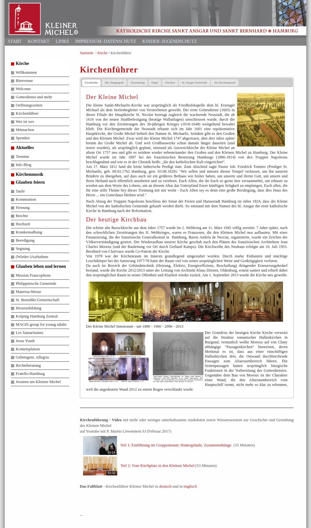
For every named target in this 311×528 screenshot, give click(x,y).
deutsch (165, 486)
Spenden (23, 138)
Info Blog (23, 165)
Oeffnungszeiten (29, 105)
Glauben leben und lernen (41, 266)
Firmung (23, 207)
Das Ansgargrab (114, 82)
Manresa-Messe (28, 292)
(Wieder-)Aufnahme (32, 257)
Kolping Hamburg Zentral (37, 316)
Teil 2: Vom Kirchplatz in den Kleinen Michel (157, 465)
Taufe (20, 191)
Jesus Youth (25, 341)
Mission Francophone (33, 275)
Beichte (22, 216)
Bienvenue (24, 80)
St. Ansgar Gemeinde (194, 82)
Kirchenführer (27, 113)
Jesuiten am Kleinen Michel (38, 382)
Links (62, 41)
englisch (190, 486)
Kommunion (26, 199)
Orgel (155, 82)
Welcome (23, 89)
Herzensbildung (28, 308)
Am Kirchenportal (225, 82)
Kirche (102, 53)
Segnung (23, 248)
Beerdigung (25, 240)
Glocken (170, 82)
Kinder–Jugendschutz (169, 41)
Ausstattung (138, 82)
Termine (22, 156)
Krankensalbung (29, 232)
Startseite (86, 53)
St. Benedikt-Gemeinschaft (37, 300)
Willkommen (26, 72)
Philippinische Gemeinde (36, 283)
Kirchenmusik (29, 174)
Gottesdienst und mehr (34, 97)
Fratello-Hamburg (30, 373)
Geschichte (91, 82)
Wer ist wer (25, 121)
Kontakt (38, 41)
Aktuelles (25, 147)
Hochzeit (23, 224)
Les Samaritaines (29, 332)
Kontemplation (28, 349)
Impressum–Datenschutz (105, 41)
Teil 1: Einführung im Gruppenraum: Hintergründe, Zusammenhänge (175, 445)
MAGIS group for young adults (41, 324)
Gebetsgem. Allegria (32, 357)
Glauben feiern (30, 182)
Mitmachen (25, 130)
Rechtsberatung (28, 365)
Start (15, 41)
